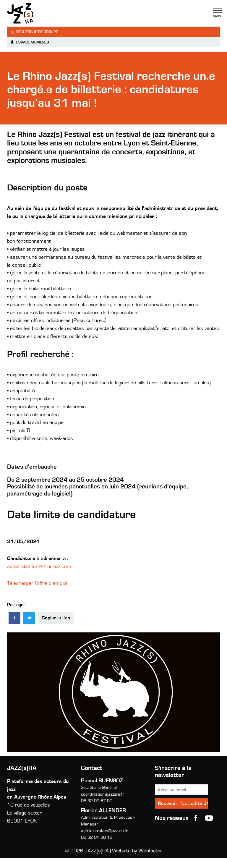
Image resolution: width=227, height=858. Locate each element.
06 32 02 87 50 (96, 801)
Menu (217, 13)
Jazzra (44, 13)
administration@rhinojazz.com (39, 566)
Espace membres (29, 42)
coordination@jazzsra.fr (102, 794)
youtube (209, 818)
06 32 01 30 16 (96, 837)
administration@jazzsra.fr (104, 830)
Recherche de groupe (34, 32)
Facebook (196, 818)
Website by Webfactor (137, 851)
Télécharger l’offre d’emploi (37, 583)
